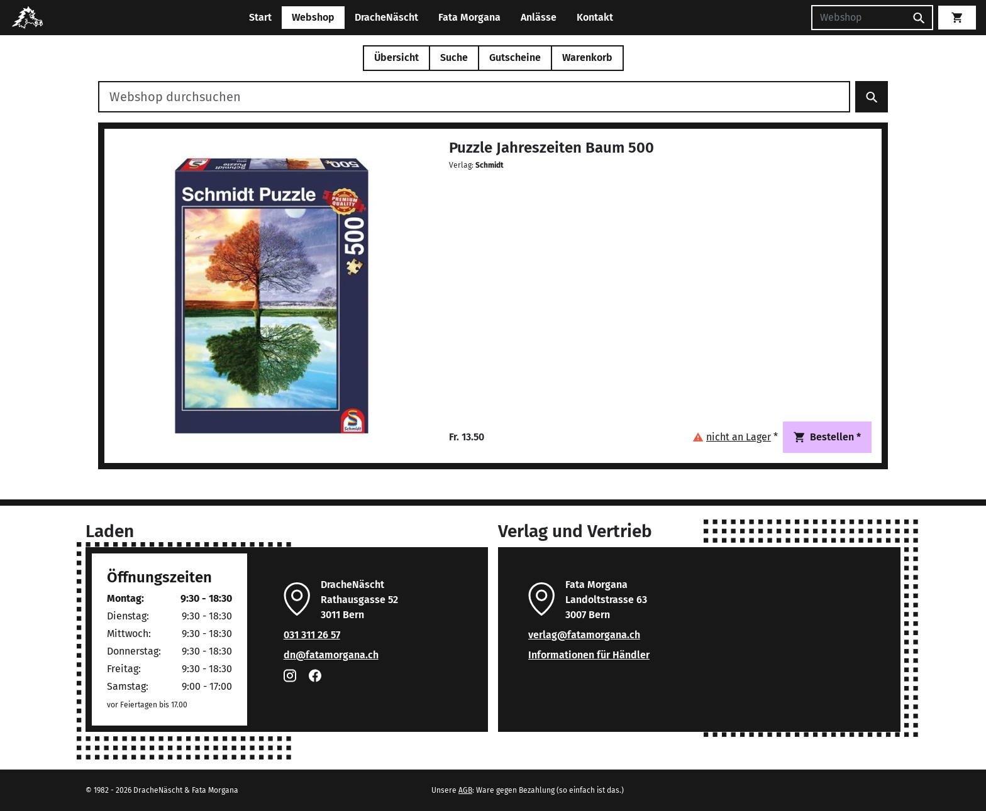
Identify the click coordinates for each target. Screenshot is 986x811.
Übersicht (396, 57)
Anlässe (539, 17)
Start (260, 17)
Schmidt (489, 165)
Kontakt (595, 17)
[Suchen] (858, 17)
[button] (735, 437)
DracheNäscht (386, 17)
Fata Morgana (469, 17)
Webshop (313, 17)
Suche (454, 57)
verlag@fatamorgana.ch (584, 635)
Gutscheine (515, 57)
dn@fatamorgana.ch (331, 655)
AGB (465, 790)
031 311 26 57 (312, 635)
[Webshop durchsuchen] (474, 96)
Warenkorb (587, 57)
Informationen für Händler (589, 655)
